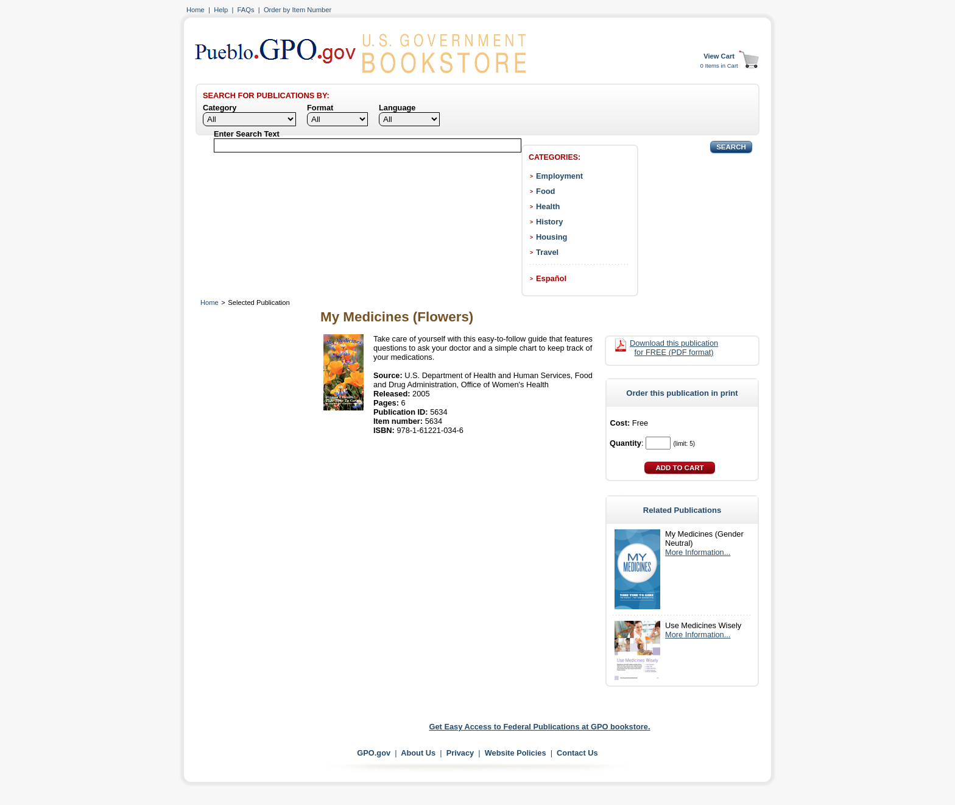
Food (545, 191)
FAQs (246, 9)
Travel (547, 252)
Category (219, 107)
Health (548, 206)
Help (221, 9)
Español (551, 278)
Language (397, 107)
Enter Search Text (247, 133)
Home (195, 9)
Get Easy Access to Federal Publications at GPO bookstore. (539, 726)
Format (320, 107)
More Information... (697, 552)
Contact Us (577, 752)
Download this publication (674, 347)
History (549, 221)
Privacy (460, 752)
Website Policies (515, 752)
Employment (559, 176)
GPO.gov (373, 752)
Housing (551, 237)
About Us (418, 752)
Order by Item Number (297, 9)
